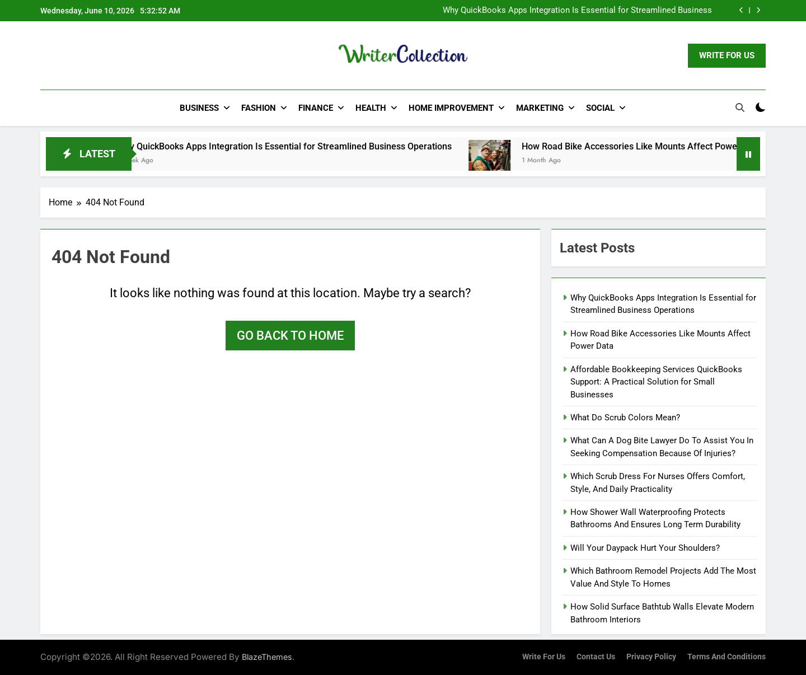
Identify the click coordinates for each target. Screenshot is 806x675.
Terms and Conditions (726, 657)
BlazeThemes (267, 657)
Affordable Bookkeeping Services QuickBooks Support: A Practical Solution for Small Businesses (656, 382)
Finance (315, 108)
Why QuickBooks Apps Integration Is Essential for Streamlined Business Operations (577, 10)
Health (370, 108)
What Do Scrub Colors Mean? (625, 417)
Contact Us (596, 657)
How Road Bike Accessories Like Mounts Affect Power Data (662, 146)
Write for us (543, 657)
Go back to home (290, 336)
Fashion (258, 108)
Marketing (540, 108)
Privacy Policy (651, 657)
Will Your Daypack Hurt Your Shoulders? (645, 548)
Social (600, 108)
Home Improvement (451, 108)
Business (199, 108)
